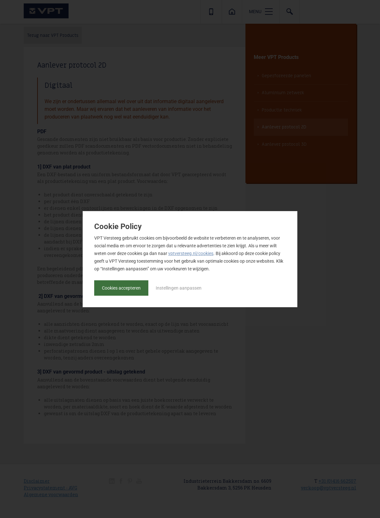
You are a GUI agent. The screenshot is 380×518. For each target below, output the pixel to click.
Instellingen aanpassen (179, 288)
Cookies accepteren (121, 288)
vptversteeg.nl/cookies (190, 253)
